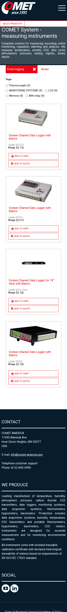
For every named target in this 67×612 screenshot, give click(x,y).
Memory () (14, 95)
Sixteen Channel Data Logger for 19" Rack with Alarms (31, 282)
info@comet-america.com (27, 454)
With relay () (35, 95)
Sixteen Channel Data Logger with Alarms (30, 137)
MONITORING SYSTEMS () (24, 90)
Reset (45, 69)
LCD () (51, 90)
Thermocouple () (18, 85)
